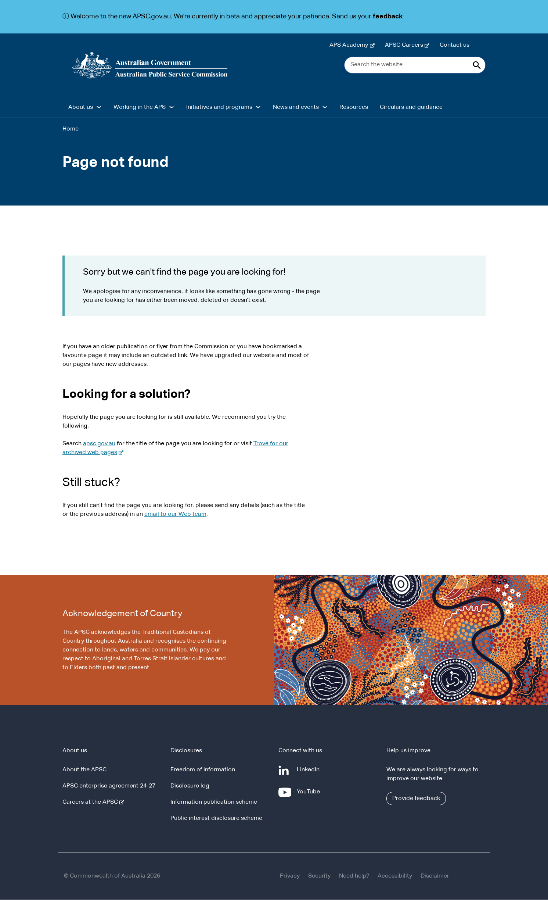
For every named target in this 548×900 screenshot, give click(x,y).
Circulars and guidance (411, 107)
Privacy (290, 876)
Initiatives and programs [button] (219, 107)
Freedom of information (202, 770)
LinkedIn (309, 773)
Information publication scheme (213, 803)
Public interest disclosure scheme (216, 819)
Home (70, 129)
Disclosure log (189, 786)
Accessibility (395, 876)
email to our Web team (175, 514)
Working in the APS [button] (139, 107)
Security (319, 876)
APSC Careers (405, 45)
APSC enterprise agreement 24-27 (108, 786)
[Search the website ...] (415, 65)
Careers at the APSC (91, 803)
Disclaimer (435, 876)
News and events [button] (296, 107)
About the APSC (84, 770)
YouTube (310, 795)
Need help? (354, 876)
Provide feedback (416, 799)
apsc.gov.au (99, 444)
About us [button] (80, 107)
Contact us (454, 45)
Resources (353, 107)
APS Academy (350, 45)
